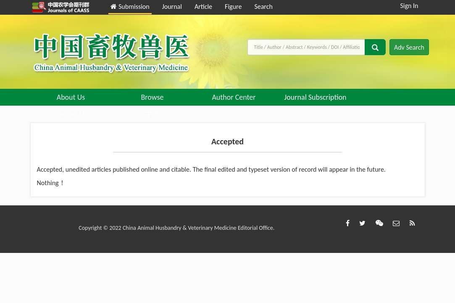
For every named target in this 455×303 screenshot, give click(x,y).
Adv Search (409, 47)
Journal (172, 7)
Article (203, 7)
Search (263, 7)
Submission (129, 7)
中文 (152, 114)
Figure (233, 7)
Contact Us (70, 114)
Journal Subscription (315, 97)
